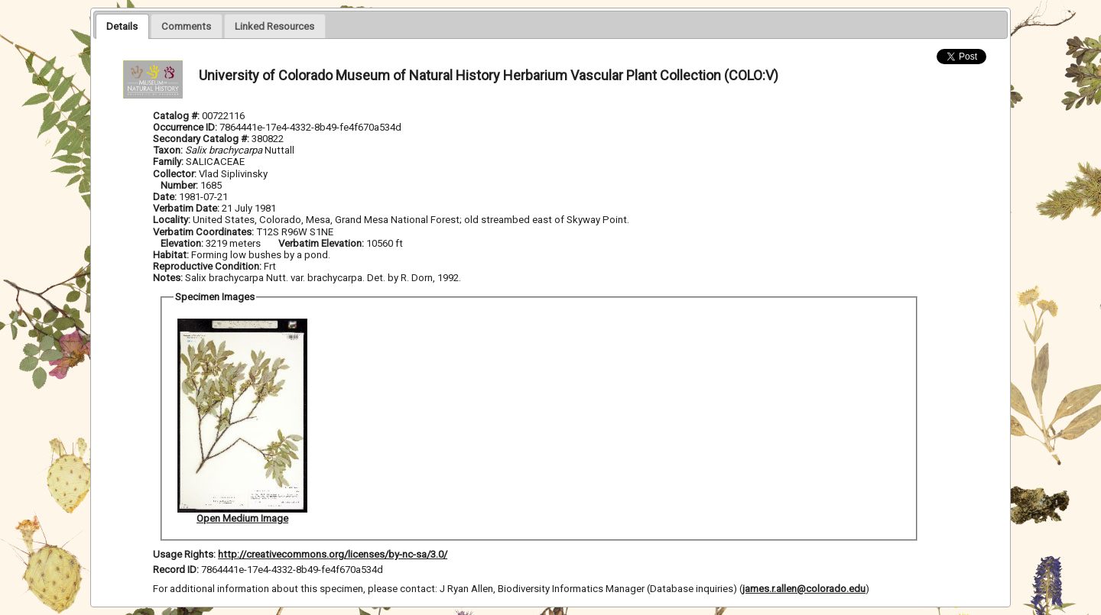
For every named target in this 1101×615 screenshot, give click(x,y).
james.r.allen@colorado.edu (804, 588)
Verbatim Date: (186, 208)
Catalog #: (177, 115)
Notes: (168, 277)
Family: (168, 161)
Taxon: (168, 150)
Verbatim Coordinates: (204, 232)
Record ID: (177, 569)
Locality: (171, 219)
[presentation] (122, 26)
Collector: (176, 174)
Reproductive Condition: (207, 266)
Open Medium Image (242, 518)
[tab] (122, 26)
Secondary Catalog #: (202, 138)
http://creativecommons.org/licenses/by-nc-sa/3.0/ (332, 554)
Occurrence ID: (186, 127)
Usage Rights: (184, 554)
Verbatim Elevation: (322, 243)
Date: (165, 196)
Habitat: (172, 255)
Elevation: (183, 243)
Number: (180, 185)
